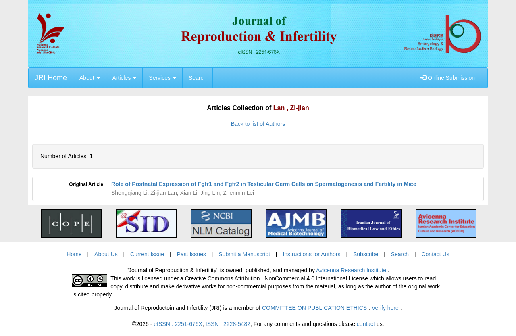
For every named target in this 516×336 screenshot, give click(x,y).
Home (74, 254)
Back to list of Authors (258, 124)
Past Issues (191, 254)
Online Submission (447, 78)
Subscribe (365, 254)
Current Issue (147, 254)
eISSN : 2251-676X (178, 324)
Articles (124, 78)
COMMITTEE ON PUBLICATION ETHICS (315, 308)
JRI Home (51, 78)
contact (366, 324)
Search (197, 78)
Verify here (386, 308)
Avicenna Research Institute (352, 270)
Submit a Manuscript (244, 254)
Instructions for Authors (311, 254)
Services (162, 78)
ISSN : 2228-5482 (228, 324)
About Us (106, 254)
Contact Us (435, 254)
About (89, 78)
